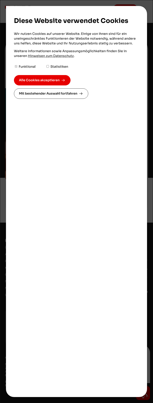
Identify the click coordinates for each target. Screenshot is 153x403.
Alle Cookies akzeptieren (39, 80)
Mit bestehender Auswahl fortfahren (48, 93)
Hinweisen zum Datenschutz (51, 56)
